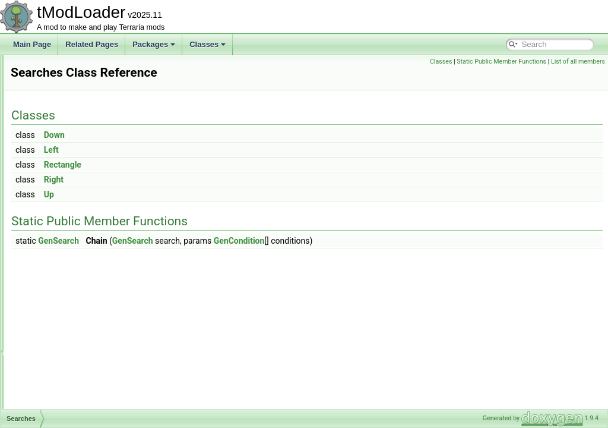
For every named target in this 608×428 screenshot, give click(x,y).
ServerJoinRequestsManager (85, 355)
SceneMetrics (61, 146)
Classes (207, 44)
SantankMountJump (71, 107)
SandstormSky (62, 94)
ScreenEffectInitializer (73, 185)
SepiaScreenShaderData (78, 316)
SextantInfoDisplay (69, 408)
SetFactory (56, 368)
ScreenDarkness (65, 172)
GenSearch (206, 241)
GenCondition (387, 241)
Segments (55, 277)
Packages (153, 44)
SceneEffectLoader (69, 133)
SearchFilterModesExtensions (86, 251)
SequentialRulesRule (72, 342)
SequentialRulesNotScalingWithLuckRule (104, 329)
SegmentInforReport (71, 264)
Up (197, 194)
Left (199, 150)
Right (202, 179)
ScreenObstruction (68, 198)
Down (202, 135)
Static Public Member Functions (501, 61)
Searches (54, 238)
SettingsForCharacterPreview (85, 395)
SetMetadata (59, 381)
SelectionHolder (64, 290)
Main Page (32, 44)
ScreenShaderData (69, 211)
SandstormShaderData (75, 81)
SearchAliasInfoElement (77, 225)
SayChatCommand (69, 120)
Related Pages (91, 44)
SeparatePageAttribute (75, 303)
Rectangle (211, 164)
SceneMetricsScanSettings (81, 159)
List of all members (578, 61)
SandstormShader (68, 68)
